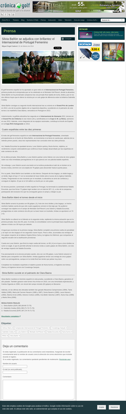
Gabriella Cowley (8, 332)
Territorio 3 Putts (32, 20)
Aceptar (101, 407)
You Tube (14, 14)
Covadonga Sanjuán (59, 328)
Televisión (68, 20)
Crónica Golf (91, 20)
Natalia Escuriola (53, 332)
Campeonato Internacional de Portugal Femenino (31, 328)
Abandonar (114, 407)
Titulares (16, 20)
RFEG (4, 336)
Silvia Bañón (14, 336)
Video (60, 20)
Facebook (7, 14)
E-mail (12, 369)
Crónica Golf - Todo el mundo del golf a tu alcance (17, 7)
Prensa (43, 20)
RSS (2, 14)
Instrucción (52, 20)
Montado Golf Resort (37, 332)
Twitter (10, 14)
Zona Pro (5, 20)
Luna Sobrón (21, 332)
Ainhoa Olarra (7, 328)
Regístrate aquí (64, 359)
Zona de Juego (79, 20)
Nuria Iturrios (66, 332)
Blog (22, 20)
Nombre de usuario (10, 363)
